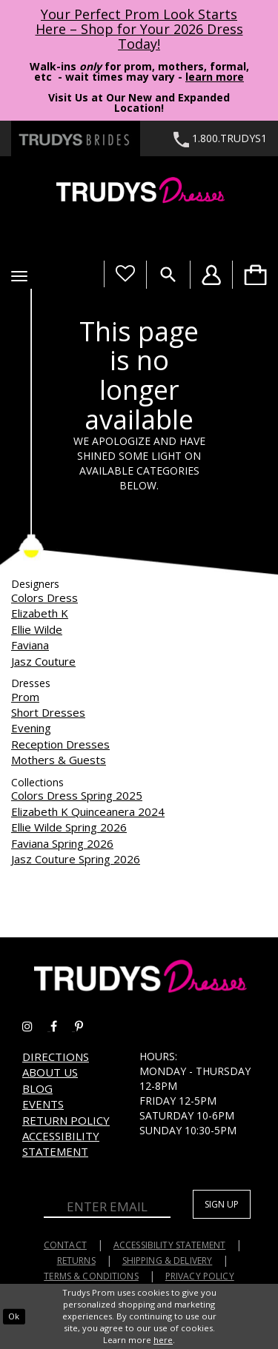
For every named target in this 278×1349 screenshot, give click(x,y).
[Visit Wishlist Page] (125, 274)
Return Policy (66, 1120)
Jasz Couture (43, 661)
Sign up (222, 1204)
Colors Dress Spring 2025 (76, 795)
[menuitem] (255, 275)
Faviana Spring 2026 (62, 843)
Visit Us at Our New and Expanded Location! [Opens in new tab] (139, 102)
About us (50, 1072)
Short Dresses (48, 712)
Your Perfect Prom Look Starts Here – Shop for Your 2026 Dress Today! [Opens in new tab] (139, 29)
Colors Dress (44, 597)
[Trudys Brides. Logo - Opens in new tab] (75, 138)
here (163, 1339)
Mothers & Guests (58, 759)
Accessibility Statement (60, 1143)
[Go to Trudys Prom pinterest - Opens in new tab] (86, 1027)
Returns (76, 1260)
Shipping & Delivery (167, 1260)
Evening (31, 727)
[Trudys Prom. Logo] (139, 192)
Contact (65, 1245)
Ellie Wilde (36, 629)
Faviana (30, 644)
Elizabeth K (39, 613)
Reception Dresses (60, 744)
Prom (25, 696)
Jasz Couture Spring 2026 (75, 858)
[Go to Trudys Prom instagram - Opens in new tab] (36, 1027)
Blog (37, 1088)
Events (43, 1104)
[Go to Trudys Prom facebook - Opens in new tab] (62, 1027)
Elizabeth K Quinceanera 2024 (88, 811)
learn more (214, 77)
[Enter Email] (107, 1207)
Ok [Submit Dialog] (13, 1316)
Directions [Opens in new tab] (55, 1056)
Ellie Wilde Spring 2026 (69, 827)
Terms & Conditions (91, 1276)
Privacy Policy (199, 1276)
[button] (19, 276)
